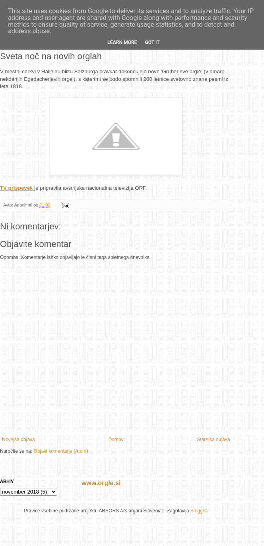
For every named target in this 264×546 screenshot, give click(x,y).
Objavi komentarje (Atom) (61, 451)
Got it (152, 42)
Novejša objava (18, 439)
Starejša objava (213, 439)
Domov (116, 439)
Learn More (122, 42)
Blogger (198, 511)
